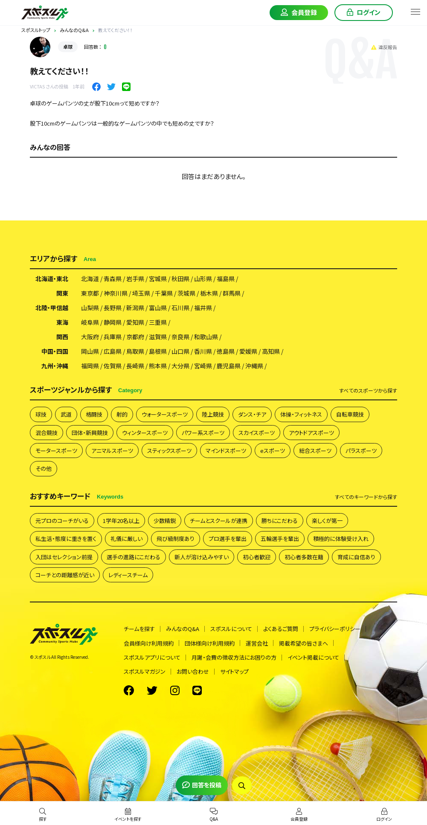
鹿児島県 (229, 366)
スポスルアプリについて (152, 657)
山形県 (203, 279)
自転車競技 (350, 414)
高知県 (271, 351)
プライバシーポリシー (334, 629)
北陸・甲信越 (51, 308)
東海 (62, 322)
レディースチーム (128, 575)
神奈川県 (116, 293)
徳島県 (226, 351)
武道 (66, 414)
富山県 (158, 308)
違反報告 (384, 47)
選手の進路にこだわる (133, 557)
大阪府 (90, 337)
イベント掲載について (313, 657)
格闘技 (94, 414)
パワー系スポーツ (203, 433)
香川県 (203, 351)
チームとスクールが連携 (218, 521)
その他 (43, 468)
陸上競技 (213, 414)
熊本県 (158, 366)
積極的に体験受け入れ (341, 538)
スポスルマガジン (145, 671)
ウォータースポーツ (165, 414)
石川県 (180, 308)
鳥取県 (135, 351)
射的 (122, 414)
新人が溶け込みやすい (201, 557)
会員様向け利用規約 (149, 643)
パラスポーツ (361, 450)
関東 (62, 293)
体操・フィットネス (301, 414)
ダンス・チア (252, 414)
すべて (368, 390)
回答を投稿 (201, 785)
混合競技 (46, 433)
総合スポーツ (315, 450)
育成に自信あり (356, 557)
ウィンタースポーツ (145, 433)
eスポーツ (272, 450)
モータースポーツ (56, 450)
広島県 (113, 351)
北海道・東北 (51, 279)
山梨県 (90, 308)
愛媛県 (248, 351)
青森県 (113, 279)
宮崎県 (203, 366)
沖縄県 (254, 366)
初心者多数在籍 (304, 557)
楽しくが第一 (327, 521)
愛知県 (135, 322)
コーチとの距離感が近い (64, 575)
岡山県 (90, 351)
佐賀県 (113, 366)
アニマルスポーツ (112, 450)
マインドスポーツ (226, 450)
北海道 (90, 279)
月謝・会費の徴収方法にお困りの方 (234, 657)
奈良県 (180, 337)
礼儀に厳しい (126, 538)
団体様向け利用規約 (210, 643)
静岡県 (113, 322)
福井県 (203, 308)
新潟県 (135, 308)
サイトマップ (234, 671)
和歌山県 (206, 337)
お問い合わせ (193, 671)
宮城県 (158, 279)
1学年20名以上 (121, 521)
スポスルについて (231, 629)
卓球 (68, 46)
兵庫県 (113, 337)
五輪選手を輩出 (280, 538)
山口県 (180, 351)
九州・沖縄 (54, 366)
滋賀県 (158, 337)
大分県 (180, 366)
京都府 (135, 337)
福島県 (226, 279)
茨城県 (186, 293)
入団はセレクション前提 (64, 557)
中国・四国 (54, 351)
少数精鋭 (165, 521)
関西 (62, 337)
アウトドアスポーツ (311, 433)
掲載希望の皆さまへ (303, 643)
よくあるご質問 (280, 629)
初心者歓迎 (256, 557)
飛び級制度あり (176, 538)
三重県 (158, 322)
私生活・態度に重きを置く (65, 538)
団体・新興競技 (90, 433)
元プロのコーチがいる (62, 521)
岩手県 (135, 279)
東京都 (90, 293)
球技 (40, 414)
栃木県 (209, 293)
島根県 (158, 351)
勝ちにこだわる (279, 521)
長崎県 (135, 366)
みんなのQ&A (182, 629)
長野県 (113, 308)
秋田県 (180, 279)
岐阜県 (90, 322)
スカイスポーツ (256, 433)
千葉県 (164, 293)
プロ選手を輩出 (228, 538)
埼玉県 (141, 293)
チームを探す (139, 629)
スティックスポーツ (169, 450)
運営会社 (257, 643)
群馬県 (232, 293)
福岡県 (90, 366)
